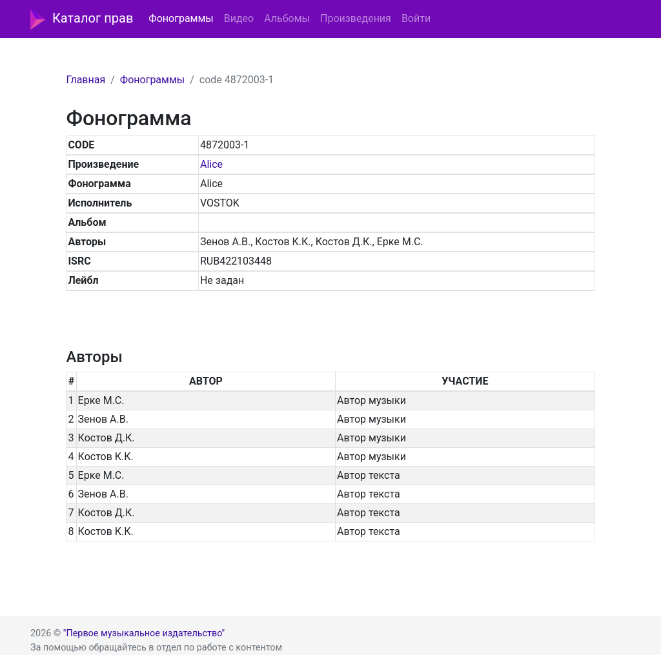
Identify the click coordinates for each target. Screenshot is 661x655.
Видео (239, 18)
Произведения (355, 18)
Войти (416, 18)
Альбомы (287, 18)
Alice (211, 164)
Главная (85, 80)
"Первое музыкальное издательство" (144, 633)
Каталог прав (81, 19)
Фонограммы (180, 18)
